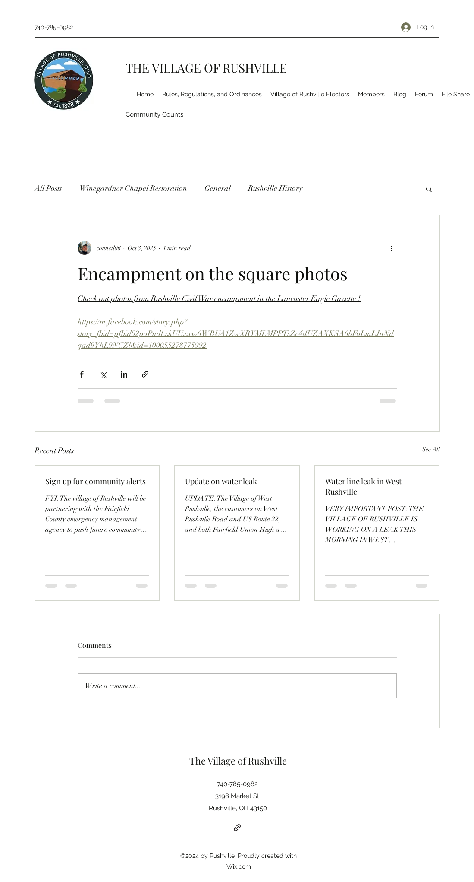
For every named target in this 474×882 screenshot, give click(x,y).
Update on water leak (221, 481)
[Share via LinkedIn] (124, 374)
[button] (429, 188)
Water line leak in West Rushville (363, 486)
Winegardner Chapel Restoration (133, 188)
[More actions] (391, 248)
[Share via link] (145, 374)
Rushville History (275, 188)
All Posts (48, 188)
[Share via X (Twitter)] (103, 374)
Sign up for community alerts (95, 481)
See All (431, 449)
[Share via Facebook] (82, 374)
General (217, 188)
